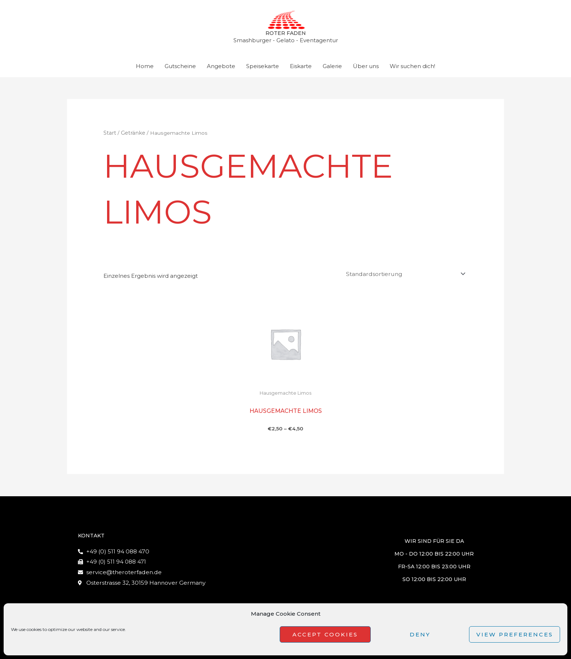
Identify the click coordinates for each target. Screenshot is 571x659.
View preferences (514, 634)
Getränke (132, 135)
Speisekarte (262, 68)
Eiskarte (301, 68)
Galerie (332, 68)
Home (145, 68)
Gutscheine (180, 68)
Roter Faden (285, 34)
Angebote (221, 68)
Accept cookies (325, 634)
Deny (420, 634)
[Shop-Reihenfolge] (406, 275)
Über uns (366, 68)
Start (109, 135)
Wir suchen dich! (412, 68)
